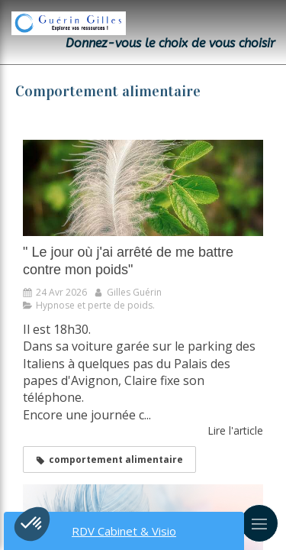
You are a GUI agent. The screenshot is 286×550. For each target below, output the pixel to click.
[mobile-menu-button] (259, 523)
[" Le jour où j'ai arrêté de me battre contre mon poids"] (143, 188)
